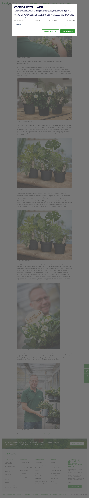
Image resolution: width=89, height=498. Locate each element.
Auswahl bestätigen (50, 31)
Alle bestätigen (68, 31)
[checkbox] (15, 20)
